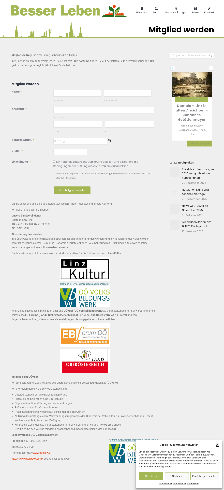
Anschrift (19, 109)
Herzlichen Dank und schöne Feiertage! (195, 192)
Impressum (193, 483)
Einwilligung (21, 162)
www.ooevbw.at (42, 452)
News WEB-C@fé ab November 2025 (195, 208)
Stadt (56, 131)
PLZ (107, 131)
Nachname (110, 100)
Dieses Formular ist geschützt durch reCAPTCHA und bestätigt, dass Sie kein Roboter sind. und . (102, 175)
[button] (217, 445)
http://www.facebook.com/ (27, 458)
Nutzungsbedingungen (65, 178)
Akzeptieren (150, 476)
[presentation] (172, 68)
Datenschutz (165, 483)
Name (17, 92)
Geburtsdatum (23, 140)
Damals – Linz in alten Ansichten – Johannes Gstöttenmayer (192, 112)
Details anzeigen (199, 143)
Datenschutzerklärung (87, 162)
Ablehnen (176, 476)
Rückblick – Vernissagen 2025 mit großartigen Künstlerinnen (198, 173)
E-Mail (17, 151)
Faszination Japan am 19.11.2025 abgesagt (196, 224)
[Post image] (174, 172)
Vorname (58, 100)
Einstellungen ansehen (204, 476)
